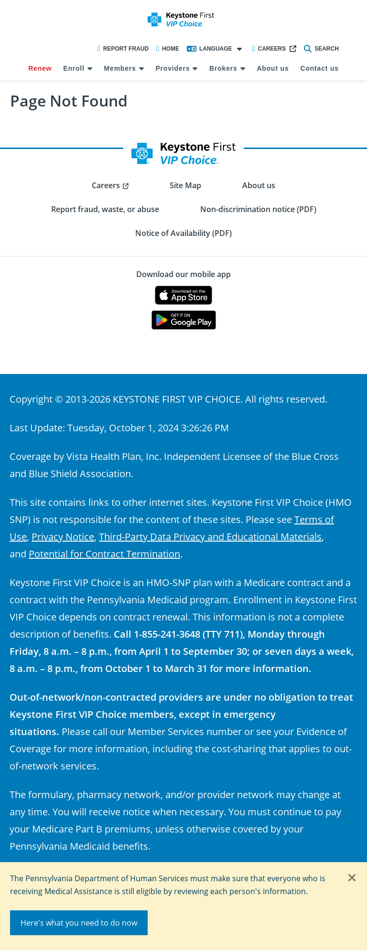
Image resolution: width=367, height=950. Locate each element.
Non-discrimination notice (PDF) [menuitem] (258, 209)
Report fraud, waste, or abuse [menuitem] (105, 209)
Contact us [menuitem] (319, 68)
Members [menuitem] (120, 68)
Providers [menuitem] (172, 68)
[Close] (352, 878)
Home (167, 49)
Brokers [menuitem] (223, 68)
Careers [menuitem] (106, 185)
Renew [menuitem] (40, 68)
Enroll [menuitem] (73, 68)
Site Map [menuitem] (185, 185)
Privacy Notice (63, 536)
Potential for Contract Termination (104, 553)
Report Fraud (123, 49)
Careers (269, 49)
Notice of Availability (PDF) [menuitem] (183, 233)
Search (321, 49)
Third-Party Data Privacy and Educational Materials (210, 536)
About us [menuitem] (273, 68)
